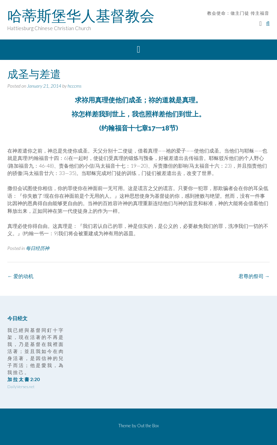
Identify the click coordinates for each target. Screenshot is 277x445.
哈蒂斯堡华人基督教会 (81, 15)
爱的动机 (20, 276)
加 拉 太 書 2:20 (23, 379)
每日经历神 (37, 248)
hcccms (75, 86)
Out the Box (148, 425)
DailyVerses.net (20, 386)
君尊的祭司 (254, 276)
